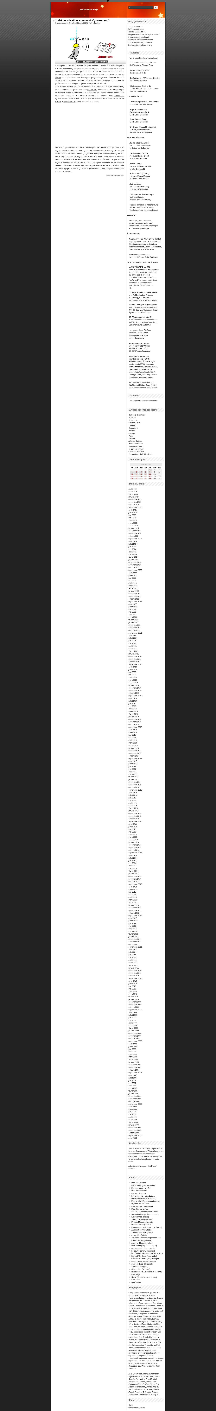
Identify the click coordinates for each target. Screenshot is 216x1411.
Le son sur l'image (136, 449)
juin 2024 (132, 546)
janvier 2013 (133, 905)
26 (136, 478)
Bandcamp (145, 312)
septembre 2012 (135, 916)
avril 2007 (132, 1085)
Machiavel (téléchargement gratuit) (145, 1201)
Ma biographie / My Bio (141, 1188)
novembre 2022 (134, 596)
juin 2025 (132, 515)
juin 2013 (132, 892)
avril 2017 (132, 772)
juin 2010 (132, 986)
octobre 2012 (133, 913)
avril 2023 (132, 583)
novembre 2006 (134, 1099)
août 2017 (132, 761)
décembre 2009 (134, 1002)
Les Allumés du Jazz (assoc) (143, 1248)
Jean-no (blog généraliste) (142, 1243)
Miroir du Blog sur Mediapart (143, 1185)
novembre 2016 (134, 785)
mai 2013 (132, 894)
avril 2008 (132, 1054)
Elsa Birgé (135, 1274)
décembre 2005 (134, 1127)
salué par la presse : (141, 275)
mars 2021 (132, 648)
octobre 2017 (133, 756)
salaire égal (134, 364)
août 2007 (132, 1075)
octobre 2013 (133, 881)
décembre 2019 (134, 688)
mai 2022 (132, 612)
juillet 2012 (132, 921)
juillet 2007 (132, 1078)
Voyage (131, 438)
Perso (130, 436)
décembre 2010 (134, 970)
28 (145, 478)
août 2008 (132, 1044)
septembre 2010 (135, 978)
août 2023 (132, 573)
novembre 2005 (134, 1130)
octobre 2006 (133, 1101)
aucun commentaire (115, 175)
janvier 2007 (133, 1093)
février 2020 (133, 683)
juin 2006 (132, 1112)
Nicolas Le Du (69, 101)
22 (150, 476)
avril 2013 (132, 897)
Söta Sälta (135, 1280)
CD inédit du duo (141, 382)
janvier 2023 (133, 591)
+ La (150, 369)
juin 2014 (132, 860)
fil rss (130, 1405)
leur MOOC (92, 89)
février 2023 (133, 588)
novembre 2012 (134, 910)
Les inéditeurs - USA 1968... (143, 1196)
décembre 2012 (134, 908)
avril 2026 (132, 489)
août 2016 (132, 792)
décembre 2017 (134, 750)
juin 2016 (132, 798)
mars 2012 (132, 931)
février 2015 (133, 840)
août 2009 (132, 1012)
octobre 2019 (133, 693)
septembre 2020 (135, 664)
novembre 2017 (134, 753)
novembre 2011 (134, 942)
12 (136, 474)
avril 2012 (132, 929)
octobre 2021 (133, 630)
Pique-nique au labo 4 (139, 112)
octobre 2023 (133, 567)
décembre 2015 (134, 813)
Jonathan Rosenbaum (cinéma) (144, 1238)
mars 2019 (133, 711)
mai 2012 (132, 926)
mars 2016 (132, 805)
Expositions (133, 428)
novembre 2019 (134, 690)
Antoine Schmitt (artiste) (141, 1230)
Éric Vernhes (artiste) (140, 1217)
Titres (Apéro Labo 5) (139, 153)
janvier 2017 (133, 779)
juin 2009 (132, 1018)
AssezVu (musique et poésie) (143, 1261)
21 (145, 476)
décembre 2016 (134, 782)
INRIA (63, 86)
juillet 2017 (132, 764)
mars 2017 (132, 774)
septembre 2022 (135, 601)
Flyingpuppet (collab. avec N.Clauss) (146, 1227)
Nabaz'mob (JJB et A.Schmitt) (143, 1198)
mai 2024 (132, 549)
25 (132, 478)
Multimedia (133, 420)
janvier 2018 (133, 748)
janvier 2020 (133, 685)
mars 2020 (132, 680)
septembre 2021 (135, 633)
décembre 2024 (134, 531)
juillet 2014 (132, 858)
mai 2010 (132, 989)
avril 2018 (132, 740)
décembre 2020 (134, 656)
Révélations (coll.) (135, 446)
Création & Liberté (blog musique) (145, 1259)
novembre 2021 (134, 628)
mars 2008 (132, 1057)
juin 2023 (132, 578)
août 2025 (132, 510)
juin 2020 (132, 672)
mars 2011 (132, 963)
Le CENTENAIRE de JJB (139, 267)
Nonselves (133, 254)
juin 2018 (132, 735)
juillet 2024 (132, 544)
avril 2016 (132, 803)
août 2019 (132, 698)
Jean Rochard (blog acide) (142, 1264)
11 (132, 474)
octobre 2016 (133, 787)
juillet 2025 (132, 512)
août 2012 (132, 918)
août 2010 (132, 981)
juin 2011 (132, 955)
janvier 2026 (133, 497)
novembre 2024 (134, 533)
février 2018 (133, 745)
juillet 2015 (132, 826)
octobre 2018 (133, 724)
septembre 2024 (135, 539)
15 (150, 474)
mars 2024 (132, 554)
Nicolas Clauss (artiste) (141, 1224)
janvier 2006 (133, 1125)
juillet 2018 (132, 732)
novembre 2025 (134, 502)
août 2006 (132, 1107)
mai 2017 (132, 769)
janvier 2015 (133, 842)
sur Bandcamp (144, 351)
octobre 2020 (133, 662)
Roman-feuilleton (135, 444)
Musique (131, 417)
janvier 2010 (133, 999)
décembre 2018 (134, 719)
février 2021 (133, 651)
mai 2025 (132, 518)
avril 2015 (132, 834)
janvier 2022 (133, 622)
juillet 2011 (132, 952)
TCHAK (133, 130)
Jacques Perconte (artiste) (142, 1232)
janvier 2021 (133, 654)
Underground (152, 205)
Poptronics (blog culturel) (141, 1240)
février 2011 (133, 965)
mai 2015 (132, 832)
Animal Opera (141, 119)
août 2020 (132, 667)
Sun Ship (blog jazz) (139, 1266)
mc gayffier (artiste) (139, 1235)
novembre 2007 (134, 1067)
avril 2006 (132, 1117)
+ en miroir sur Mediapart (138, 37)
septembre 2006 (135, 1104)
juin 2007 (132, 1080)
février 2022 (133, 620)
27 (141, 478)
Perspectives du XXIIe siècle (144, 292)
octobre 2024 (133, 536)
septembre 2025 (135, 507)
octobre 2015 (133, 819)
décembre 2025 (134, 499)
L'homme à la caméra (138, 369)
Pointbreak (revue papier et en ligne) (146, 1272)
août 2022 (132, 604)
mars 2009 (132, 1025)
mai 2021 (132, 643)
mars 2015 (132, 837)
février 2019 (133, 714)
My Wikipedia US (138, 1193)
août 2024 (132, 541)
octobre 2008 (133, 1038)
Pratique (97, 23)
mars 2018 (132, 743)
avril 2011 (132, 960)
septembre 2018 (135, 727)
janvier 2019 (133, 717)
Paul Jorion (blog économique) (144, 1246)
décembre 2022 (134, 594)
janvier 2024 (133, 559)
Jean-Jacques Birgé (89, 9)
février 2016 (133, 808)
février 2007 (133, 1091)
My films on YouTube (140, 1204)
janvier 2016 (133, 811)
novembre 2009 (134, 1004)
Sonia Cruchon (113, 92)
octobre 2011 (133, 944)
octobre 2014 (133, 850)
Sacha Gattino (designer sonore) (144, 1214)
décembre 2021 (134, 625)
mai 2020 (132, 675)
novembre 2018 (134, 722)
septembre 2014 (135, 853)
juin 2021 (132, 641)
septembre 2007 (135, 1072)
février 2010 (133, 997)
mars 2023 (132, 586)
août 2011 (132, 949)
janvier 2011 (133, 968)
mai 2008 (132, 1052)
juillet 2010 (132, 983)
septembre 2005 (135, 1135)
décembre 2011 (134, 939)
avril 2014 (132, 866)
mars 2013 (132, 900)
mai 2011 (132, 957)
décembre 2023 (134, 562)
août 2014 (132, 855)
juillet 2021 (132, 638)
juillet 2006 (132, 1109)
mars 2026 (132, 492)
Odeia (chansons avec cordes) (144, 1277)
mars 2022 (132, 617)
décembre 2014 (134, 845)
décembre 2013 (134, 876)
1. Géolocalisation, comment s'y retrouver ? (82, 20)
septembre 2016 (135, 790)
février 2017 (133, 777)
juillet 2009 (132, 1015)
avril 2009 (132, 1023)
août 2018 (132, 730)
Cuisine (131, 433)
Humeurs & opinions (136, 415)
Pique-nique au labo (148, 305)
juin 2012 (132, 923)
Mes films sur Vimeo (139, 1209)
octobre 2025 (133, 505)
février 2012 (133, 934)
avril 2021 (132, 646)
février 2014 (133, 871)
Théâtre (131, 425)
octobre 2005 (133, 1133)
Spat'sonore (136, 1282)
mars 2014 (132, 868)
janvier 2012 (133, 936)
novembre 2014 (134, 847)
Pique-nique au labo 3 (141, 317)
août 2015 (132, 824)
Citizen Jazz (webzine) (140, 1269)
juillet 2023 (132, 575)
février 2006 (133, 1122)
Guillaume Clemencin (64, 92)
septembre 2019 (135, 696)
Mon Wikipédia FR (139, 1191)
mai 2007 (132, 1083)
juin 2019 (132, 703)
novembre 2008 (134, 1036)
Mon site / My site (138, 1183)
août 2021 (132, 635)
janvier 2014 (133, 874)
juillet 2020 (132, 669)
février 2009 (133, 1028)
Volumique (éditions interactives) (144, 1211)
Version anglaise (136, 210)
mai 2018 (132, 737)
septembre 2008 (135, 1041)
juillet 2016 (132, 795)
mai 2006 (132, 1114)
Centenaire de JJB (136, 451)
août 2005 (132, 1138)
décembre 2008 (134, 1033)
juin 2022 (132, 609)
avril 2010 (132, 991)
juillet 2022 (132, 607)
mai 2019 (132, 706)
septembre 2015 (135, 821)
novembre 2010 (134, 973)
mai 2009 (132, 1020)
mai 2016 (132, 800)
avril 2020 (132, 677)
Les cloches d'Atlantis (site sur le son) (147, 1253)
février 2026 (133, 494)
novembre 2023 (134, 565)
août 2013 (132, 887)
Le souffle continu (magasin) (143, 1251)
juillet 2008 (132, 1046)
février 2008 (133, 1059)
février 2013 (133, 902)
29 (150, 478)
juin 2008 (132, 1049)
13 (141, 474)
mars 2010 (132, 994)
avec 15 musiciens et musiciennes (144, 269)
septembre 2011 (135, 947)
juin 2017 (132, 766)
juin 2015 (132, 829)
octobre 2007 (133, 1070)
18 (132, 476)
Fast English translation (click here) (143, 58)
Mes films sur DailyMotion (142, 1206)
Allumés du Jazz (135, 441)
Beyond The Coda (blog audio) (144, 1256)
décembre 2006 (134, 1096)
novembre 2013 (134, 879)
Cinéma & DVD (134, 423)
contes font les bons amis (140, 367)
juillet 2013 (132, 889)
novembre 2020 (134, 659)
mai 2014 (132, 863)
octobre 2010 (133, 976)
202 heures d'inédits (151, 78)
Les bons (150, 364)
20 (141, 476)
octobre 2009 (133, 1007)
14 (145, 474)
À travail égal (149, 361)
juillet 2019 (132, 701)
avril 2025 (132, 520)
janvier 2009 (133, 1031)
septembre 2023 (135, 570)
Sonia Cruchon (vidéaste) (141, 1219)
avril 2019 (132, 709)
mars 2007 (132, 1088)
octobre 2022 (133, 599)
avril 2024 (132, 552)
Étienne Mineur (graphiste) (142, 1222)
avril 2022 (132, 614)
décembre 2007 (134, 1065)
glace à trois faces (136, 372)
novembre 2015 (134, 816)
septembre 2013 (135, 884)
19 (136, 476)
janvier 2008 (133, 1062)
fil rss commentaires (136, 1408)
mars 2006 (132, 1120)
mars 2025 (132, 523)
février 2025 (133, 525)
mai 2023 (132, 581)
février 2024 (133, 557)
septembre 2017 (135, 758)
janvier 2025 (133, 528)
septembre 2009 (135, 1010)
